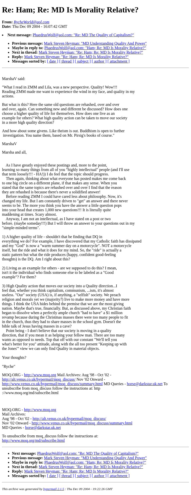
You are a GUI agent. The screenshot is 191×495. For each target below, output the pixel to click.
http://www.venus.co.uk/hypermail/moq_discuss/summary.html (52, 384)
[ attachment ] (118, 61)
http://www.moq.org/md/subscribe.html (33, 440)
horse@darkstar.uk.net (145, 384)
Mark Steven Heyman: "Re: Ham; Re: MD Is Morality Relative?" (91, 52)
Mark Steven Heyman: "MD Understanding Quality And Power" (95, 43)
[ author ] (99, 61)
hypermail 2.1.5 (53, 489)
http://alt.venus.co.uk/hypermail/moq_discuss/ (39, 379)
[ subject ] (83, 61)
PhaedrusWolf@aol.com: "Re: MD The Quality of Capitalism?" (83, 35)
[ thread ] (66, 61)
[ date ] (52, 61)
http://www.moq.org (40, 375)
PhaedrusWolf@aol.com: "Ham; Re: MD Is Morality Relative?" (95, 48)
